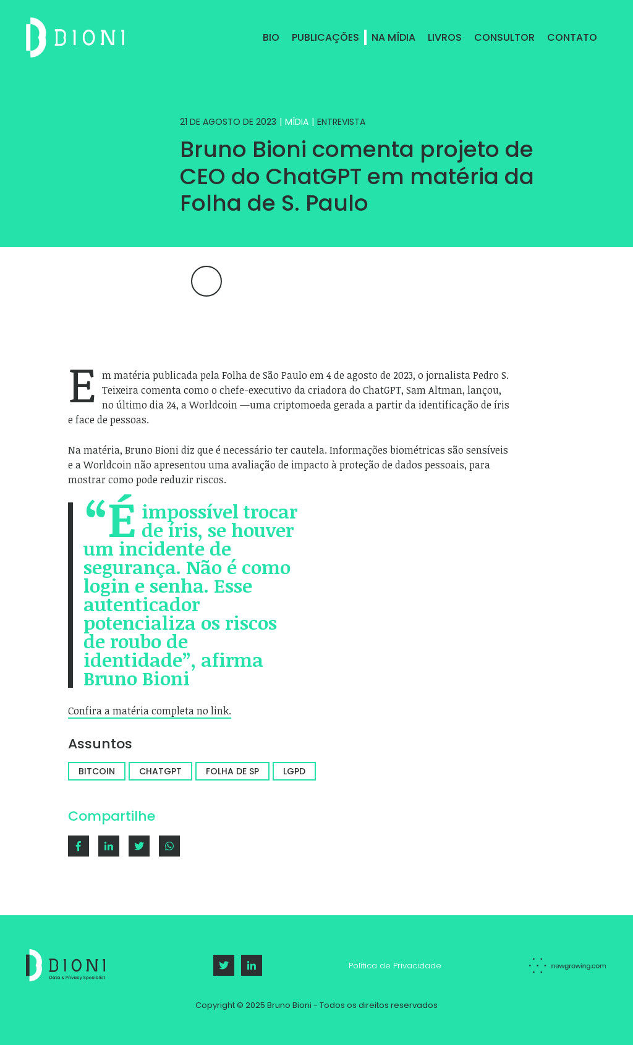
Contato (572, 37)
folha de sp (232, 771)
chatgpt (160, 771)
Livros (445, 37)
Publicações (325, 37)
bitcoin (97, 771)
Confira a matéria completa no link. (149, 710)
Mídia (296, 122)
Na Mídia (393, 37)
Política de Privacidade (395, 965)
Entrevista (341, 122)
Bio (271, 37)
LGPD (294, 771)
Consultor (504, 37)
